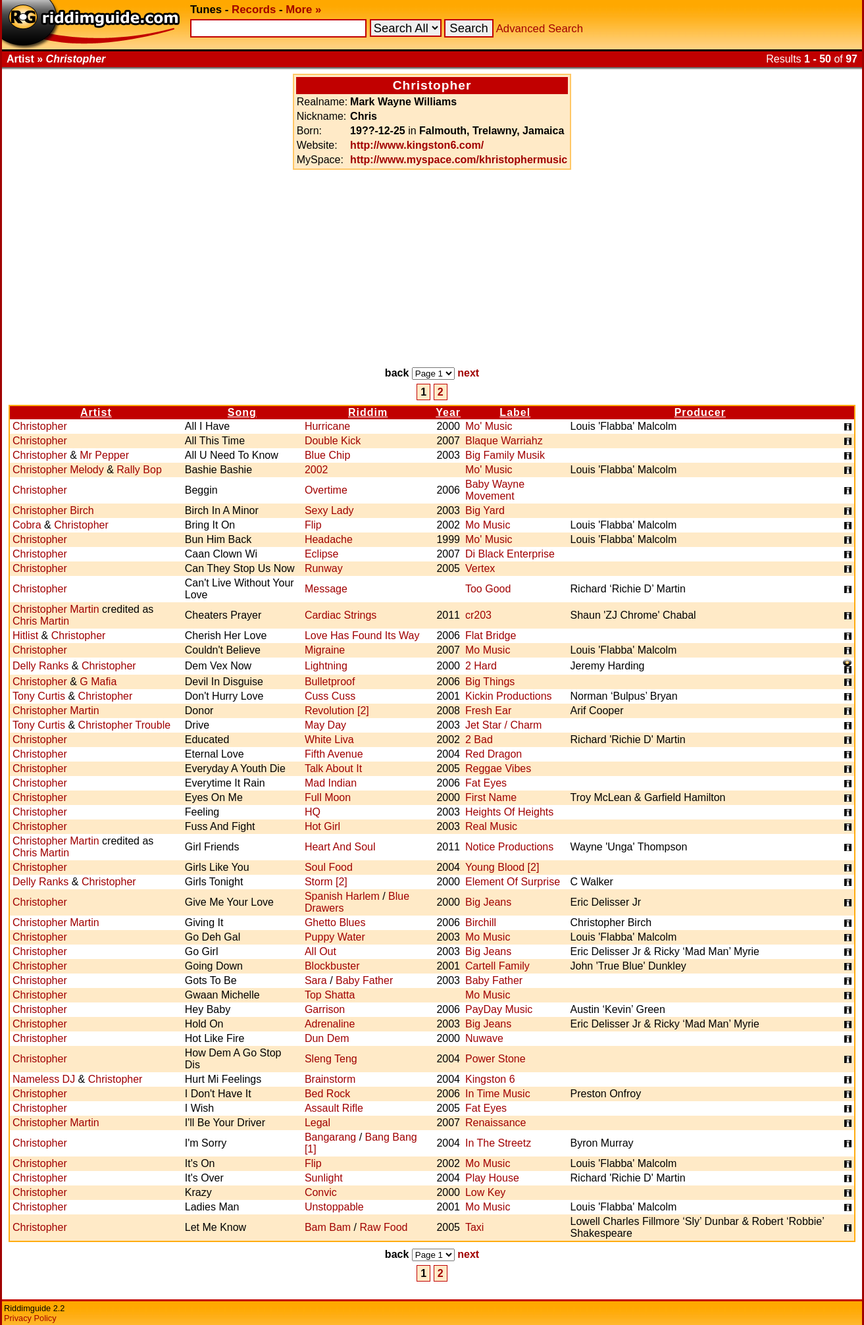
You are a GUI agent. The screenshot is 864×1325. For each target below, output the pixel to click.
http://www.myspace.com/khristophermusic (458, 159)
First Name (491, 797)
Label (514, 412)
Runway (324, 568)
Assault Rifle (334, 1108)
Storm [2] (326, 881)
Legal (317, 1122)
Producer (700, 412)
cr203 (478, 615)
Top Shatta (330, 994)
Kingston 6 (490, 1079)
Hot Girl (322, 826)
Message (326, 588)
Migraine (325, 650)
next (468, 372)
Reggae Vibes (498, 768)
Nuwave (484, 1038)
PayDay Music (498, 1009)
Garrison (325, 1009)
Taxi (474, 1227)
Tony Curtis (39, 696)
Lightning (326, 665)
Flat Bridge (490, 635)
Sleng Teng (331, 1058)
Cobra (27, 525)
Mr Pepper (104, 455)
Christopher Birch (53, 510)
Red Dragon (493, 754)
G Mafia (98, 681)
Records (254, 9)
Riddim (368, 412)
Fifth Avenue (334, 754)
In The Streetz (498, 1143)
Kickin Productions (508, 696)
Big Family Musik (505, 455)
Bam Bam (328, 1227)
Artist (96, 412)
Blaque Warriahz (504, 440)
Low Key (485, 1192)
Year (448, 412)
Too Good (488, 588)
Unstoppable (334, 1206)
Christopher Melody (58, 469)
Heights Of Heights (509, 812)
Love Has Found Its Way (362, 635)
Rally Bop (138, 469)
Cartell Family (497, 966)
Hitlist (25, 635)
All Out (320, 951)
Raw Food (384, 1227)
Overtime (326, 490)
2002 (316, 469)
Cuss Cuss (330, 696)
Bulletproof (330, 681)
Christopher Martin (56, 609)
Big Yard (485, 510)
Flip (313, 525)
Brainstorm (330, 1079)
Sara (316, 980)
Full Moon (328, 797)
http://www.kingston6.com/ (417, 145)
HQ (312, 812)
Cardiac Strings (340, 615)
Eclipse (322, 553)
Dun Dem (327, 1038)
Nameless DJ (44, 1079)
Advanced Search (539, 28)
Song (242, 412)
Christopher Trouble (124, 725)
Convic (321, 1192)
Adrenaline (330, 1023)
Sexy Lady (329, 510)
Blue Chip (327, 455)
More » (303, 9)
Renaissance (495, 1122)
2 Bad (479, 739)
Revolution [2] (337, 710)
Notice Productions (509, 846)
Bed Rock (327, 1093)
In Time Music (497, 1093)
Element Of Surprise (512, 881)
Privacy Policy (30, 1318)
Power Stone (495, 1058)
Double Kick (333, 440)
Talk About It (333, 768)
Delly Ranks (40, 665)
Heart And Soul (340, 846)
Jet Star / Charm (503, 725)
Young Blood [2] (502, 867)
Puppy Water (335, 937)
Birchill (480, 922)
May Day (325, 725)
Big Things (490, 681)
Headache (329, 539)
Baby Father (364, 980)
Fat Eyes (486, 783)
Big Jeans (488, 902)
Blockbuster (332, 966)
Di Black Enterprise (510, 553)
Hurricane (327, 426)
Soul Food (329, 867)
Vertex (480, 568)
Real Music (491, 826)
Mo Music (487, 525)
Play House (492, 1177)
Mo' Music (489, 426)
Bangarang (330, 1137)
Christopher (40, 426)
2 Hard (481, 665)
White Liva (329, 739)
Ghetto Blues (335, 922)
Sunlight (324, 1177)
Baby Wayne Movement (494, 490)
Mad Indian (331, 783)
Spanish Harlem (342, 896)
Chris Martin (41, 621)
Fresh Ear (488, 710)
